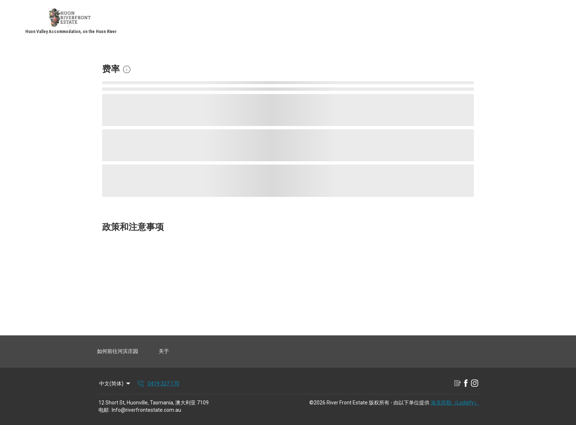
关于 (164, 351)
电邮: (104, 410)
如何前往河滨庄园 (117, 351)
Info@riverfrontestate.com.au (146, 410)
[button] (126, 69)
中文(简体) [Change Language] (115, 383)
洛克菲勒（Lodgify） (455, 403)
